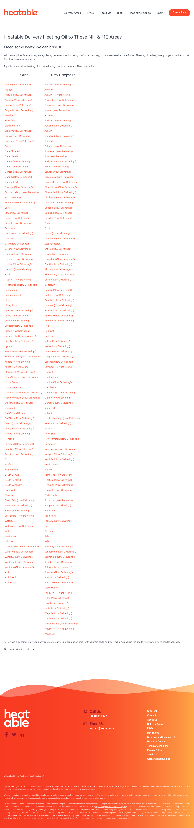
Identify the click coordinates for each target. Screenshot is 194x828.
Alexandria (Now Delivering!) (59, 100)
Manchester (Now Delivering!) (20, 351)
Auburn (48, 130)
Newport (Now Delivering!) (58, 454)
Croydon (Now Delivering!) (58, 218)
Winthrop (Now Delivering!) (19, 567)
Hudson (48, 336)
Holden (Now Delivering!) (18, 264)
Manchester (50, 387)
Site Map (152, 754)
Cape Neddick (12, 156)
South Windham (13, 485)
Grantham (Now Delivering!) (59, 300)
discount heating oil (132, 786)
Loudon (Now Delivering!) (58, 382)
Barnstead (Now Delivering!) (59, 136)
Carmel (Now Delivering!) (18, 161)
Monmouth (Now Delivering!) (20, 372)
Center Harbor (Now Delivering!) (61, 182)
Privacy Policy (154, 750)
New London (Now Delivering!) (60, 449)
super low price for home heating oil (110, 806)
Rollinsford (50, 516)
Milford (48, 413)
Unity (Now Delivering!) (56, 608)
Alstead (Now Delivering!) (57, 110)
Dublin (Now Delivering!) (57, 233)
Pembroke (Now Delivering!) (59, 475)
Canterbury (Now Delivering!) (59, 177)
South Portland (13, 480)
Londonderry (51, 377)
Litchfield (49, 372)
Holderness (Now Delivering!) (59, 320)
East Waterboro (13, 197)
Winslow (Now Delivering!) (19, 557)
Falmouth (10, 228)
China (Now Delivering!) (17, 166)
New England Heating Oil (161, 737)
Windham (10, 541)
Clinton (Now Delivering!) (18, 171)
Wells (7, 531)
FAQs (90, 13)
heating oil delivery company (23, 786)
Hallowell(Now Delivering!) (19, 254)
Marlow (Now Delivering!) (57, 398)
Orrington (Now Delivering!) (19, 428)
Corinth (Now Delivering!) (18, 177)
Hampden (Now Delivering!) (19, 259)
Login (160, 13)
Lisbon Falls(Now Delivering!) (20, 336)
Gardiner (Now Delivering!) (19, 233)
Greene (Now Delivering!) (18, 249)
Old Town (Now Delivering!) (19, 418)
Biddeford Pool (12, 125)
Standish (9, 495)
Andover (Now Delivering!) (58, 120)
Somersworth (51, 588)
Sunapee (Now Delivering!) (58, 572)
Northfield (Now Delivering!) (59, 459)
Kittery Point (11, 305)
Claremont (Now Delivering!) (59, 202)
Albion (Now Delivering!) (18, 84)
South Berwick (12, 475)
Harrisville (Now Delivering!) (59, 310)
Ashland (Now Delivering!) (58, 125)
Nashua (48, 428)
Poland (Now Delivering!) (18, 434)
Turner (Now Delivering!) (17, 511)
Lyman (8, 346)
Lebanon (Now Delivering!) (19, 310)
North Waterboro (13, 387)
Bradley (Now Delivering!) (18, 130)
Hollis (8, 274)
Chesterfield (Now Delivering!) (60, 192)
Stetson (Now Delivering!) (18, 505)
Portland (9, 439)
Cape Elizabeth (12, 151)
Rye (46, 526)
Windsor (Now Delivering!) (19, 552)
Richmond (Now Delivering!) (59, 500)
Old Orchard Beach (15, 413)
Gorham (9, 238)
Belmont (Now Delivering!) (58, 146)
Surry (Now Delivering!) (56, 577)
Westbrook (10, 536)
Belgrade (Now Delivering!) (19, 110)
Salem (47, 536)
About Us (105, 13)
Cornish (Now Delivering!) (58, 213)
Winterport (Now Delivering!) (20, 562)
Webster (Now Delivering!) (58, 619)
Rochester (49, 511)
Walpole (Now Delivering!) (58, 613)
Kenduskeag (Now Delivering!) (21, 285)
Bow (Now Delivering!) (56, 156)
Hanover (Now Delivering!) (58, 305)
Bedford (48, 141)
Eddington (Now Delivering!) (20, 202)
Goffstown (49, 285)
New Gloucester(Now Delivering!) (22, 377)
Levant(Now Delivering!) (17, 320)
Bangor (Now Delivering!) (18, 105)
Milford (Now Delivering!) (18, 362)
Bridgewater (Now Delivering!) (60, 161)
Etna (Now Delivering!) (17, 213)
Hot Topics (153, 732)
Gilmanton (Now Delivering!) (59, 274)
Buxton (8, 146)
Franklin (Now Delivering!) (58, 264)
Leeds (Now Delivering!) (17, 315)
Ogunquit (10, 408)
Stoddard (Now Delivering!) (58, 562)
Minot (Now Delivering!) (17, 367)
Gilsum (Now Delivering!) (57, 279)
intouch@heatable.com (102, 728)
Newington (50, 444)
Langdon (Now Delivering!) (58, 356)
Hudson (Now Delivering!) (18, 279)
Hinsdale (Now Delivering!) (58, 315)
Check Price (179, 12)
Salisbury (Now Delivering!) (58, 547)
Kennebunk (11, 290)
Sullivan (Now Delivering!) (58, 567)
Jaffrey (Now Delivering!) (57, 341)
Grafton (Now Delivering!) (57, 295)
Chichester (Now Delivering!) (59, 197)
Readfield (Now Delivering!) (19, 449)
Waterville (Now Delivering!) (19, 526)
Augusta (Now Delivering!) (19, 100)
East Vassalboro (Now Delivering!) (22, 192)
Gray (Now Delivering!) (17, 243)
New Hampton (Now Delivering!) (61, 439)
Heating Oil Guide (140, 13)
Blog (120, 13)
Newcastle (49, 434)
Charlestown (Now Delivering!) (60, 187)
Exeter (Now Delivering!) (17, 218)
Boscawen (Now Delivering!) (59, 151)
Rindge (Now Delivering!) (57, 505)
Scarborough (11, 470)
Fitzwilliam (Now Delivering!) (59, 259)
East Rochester (52, 243)
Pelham (48, 470)
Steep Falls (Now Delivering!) (20, 500)
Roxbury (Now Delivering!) (58, 521)
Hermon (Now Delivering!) (18, 269)
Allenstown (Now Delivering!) (59, 105)
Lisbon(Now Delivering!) (17, 331)
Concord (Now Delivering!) (58, 207)
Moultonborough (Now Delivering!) (62, 418)
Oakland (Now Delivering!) (19, 403)
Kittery (8, 300)
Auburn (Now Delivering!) (18, 94)
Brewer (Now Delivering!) (18, 136)
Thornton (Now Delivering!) (58, 593)
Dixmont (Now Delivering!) (19, 187)
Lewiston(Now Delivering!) (19, 326)
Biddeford (10, 120)
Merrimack (49, 408)
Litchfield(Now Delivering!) (19, 341)
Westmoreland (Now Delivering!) (61, 624)
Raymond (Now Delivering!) (19, 444)
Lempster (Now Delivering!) (58, 367)
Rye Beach (49, 531)
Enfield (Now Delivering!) (57, 249)
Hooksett (49, 331)
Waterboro (10, 521)
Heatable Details (156, 741)
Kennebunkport (13, 295)
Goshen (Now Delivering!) (58, 290)
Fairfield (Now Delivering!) (18, 223)
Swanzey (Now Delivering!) (58, 583)
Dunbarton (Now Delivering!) (59, 238)
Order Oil (152, 711)
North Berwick (12, 382)
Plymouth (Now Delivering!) (58, 485)
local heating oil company (94, 798)
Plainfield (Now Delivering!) (58, 490)
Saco (7, 459)
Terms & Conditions (157, 745)
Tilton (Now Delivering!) (57, 598)
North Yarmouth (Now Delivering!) (23, 398)
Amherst (48, 89)
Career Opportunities (158, 758)
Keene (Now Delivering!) (57, 346)
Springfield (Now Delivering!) (59, 557)
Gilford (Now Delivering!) (57, 269)
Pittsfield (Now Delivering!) (58, 480)
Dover (47, 228)
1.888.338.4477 (98, 716)
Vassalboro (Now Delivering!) (20, 516)
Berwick (9, 115)
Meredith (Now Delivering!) (58, 403)
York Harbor (11, 583)
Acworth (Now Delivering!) (58, 84)
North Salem (51, 464)
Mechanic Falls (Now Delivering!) (22, 356)
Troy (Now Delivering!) (56, 603)
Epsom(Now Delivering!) (57, 254)
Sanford (9, 464)
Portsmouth (50, 495)
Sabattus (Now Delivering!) (19, 454)
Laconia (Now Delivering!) (58, 351)
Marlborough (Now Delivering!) (60, 392)
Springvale (10, 490)
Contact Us (153, 715)
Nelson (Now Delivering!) (57, 423)
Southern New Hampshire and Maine (79, 789)
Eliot (7, 207)
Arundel (9, 89)
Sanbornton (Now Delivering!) (60, 552)
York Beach (10, 577)
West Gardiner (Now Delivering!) (22, 547)
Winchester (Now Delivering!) (59, 629)
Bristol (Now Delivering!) (57, 166)
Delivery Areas (72, 13)
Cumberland (11, 182)
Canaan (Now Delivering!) (58, 171)
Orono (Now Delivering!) (18, 423)
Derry (47, 223)
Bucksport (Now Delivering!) (19, 141)
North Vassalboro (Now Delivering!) (23, 392)
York (7, 572)
